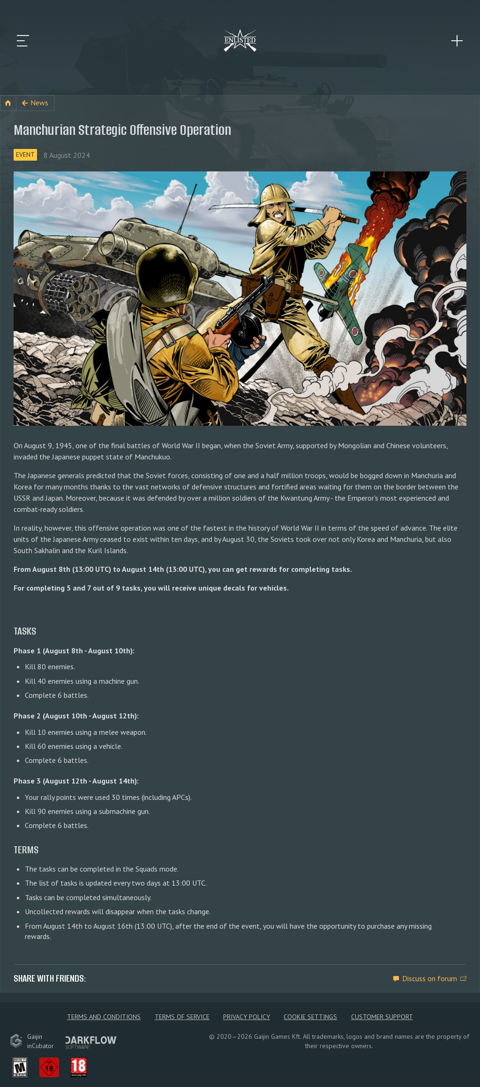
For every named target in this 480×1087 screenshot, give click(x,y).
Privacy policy (246, 1017)
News (39, 102)
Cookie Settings (310, 1017)
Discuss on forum (429, 978)
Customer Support (382, 1017)
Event (25, 154)
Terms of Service (182, 1017)
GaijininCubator (32, 1041)
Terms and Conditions (104, 1017)
